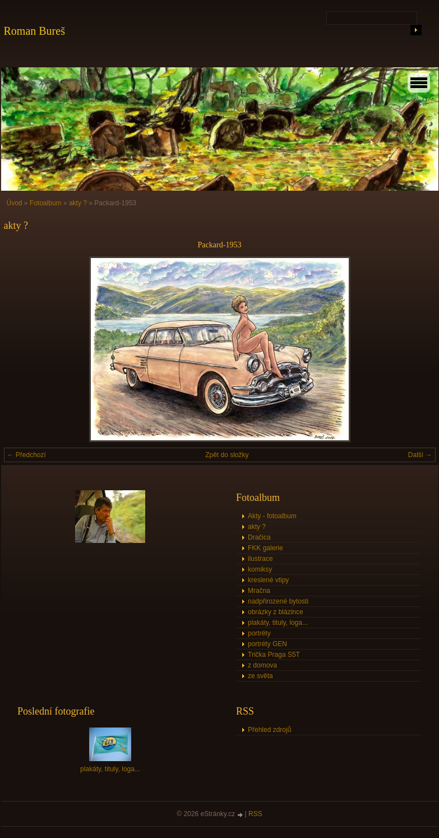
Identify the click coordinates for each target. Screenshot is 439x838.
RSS (255, 814)
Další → (420, 455)
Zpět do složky (226, 455)
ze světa (260, 676)
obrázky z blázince (275, 612)
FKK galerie (265, 548)
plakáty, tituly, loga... (278, 623)
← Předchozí (26, 455)
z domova (262, 665)
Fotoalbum (46, 203)
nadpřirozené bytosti (278, 601)
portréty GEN (267, 644)
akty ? (78, 203)
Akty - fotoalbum (272, 516)
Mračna (259, 591)
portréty (259, 633)
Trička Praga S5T (274, 655)
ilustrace (260, 559)
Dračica (259, 537)
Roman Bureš (34, 31)
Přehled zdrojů (269, 730)
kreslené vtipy (268, 580)
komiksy (260, 569)
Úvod (14, 203)
